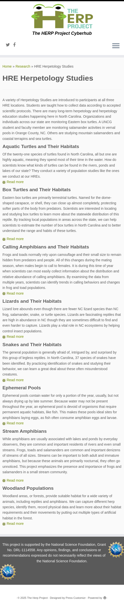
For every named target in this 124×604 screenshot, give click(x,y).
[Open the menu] (116, 46)
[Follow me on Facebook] (16, 44)
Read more (15, 182)
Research (23, 66)
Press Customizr (76, 597)
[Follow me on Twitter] (9, 44)
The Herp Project (37, 597)
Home (7, 66)
